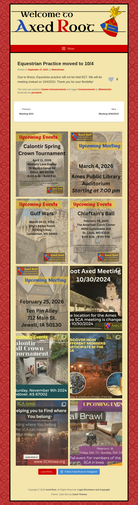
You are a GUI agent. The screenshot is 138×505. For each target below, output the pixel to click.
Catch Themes (79, 494)
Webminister (57, 69)
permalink (36, 92)
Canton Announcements (53, 89)
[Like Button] (111, 79)
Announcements (86, 89)
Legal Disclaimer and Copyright (93, 489)
